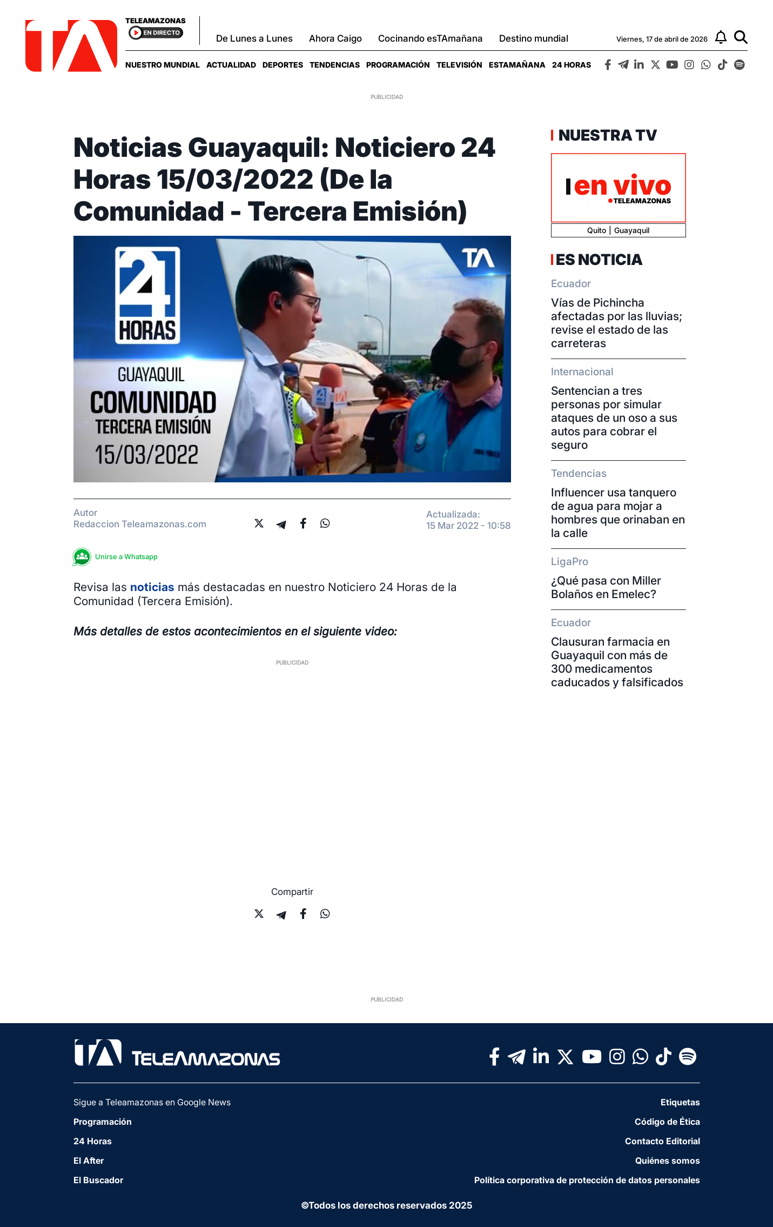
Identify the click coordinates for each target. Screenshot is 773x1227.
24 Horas (571, 64)
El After (88, 1160)
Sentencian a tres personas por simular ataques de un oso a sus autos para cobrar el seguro (614, 418)
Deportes (283, 64)
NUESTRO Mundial (162, 64)
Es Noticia (599, 259)
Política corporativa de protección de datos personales (587, 1180)
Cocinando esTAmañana (430, 38)
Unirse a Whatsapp (118, 556)
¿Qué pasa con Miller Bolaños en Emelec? (606, 587)
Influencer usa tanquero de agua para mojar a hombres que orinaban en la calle (618, 513)
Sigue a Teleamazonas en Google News (152, 1102)
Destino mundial (533, 38)
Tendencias (335, 64)
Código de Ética (667, 1121)
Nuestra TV (606, 135)
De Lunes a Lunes (254, 38)
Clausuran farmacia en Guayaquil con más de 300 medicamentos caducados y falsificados (617, 662)
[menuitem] (162, 64)
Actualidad (231, 64)
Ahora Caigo (335, 38)
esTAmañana (517, 64)
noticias (152, 587)
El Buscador (98, 1180)
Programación (398, 64)
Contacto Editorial (662, 1141)
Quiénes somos (667, 1160)
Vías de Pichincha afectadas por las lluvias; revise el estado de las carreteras (616, 323)
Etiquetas (680, 1102)
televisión (459, 64)
